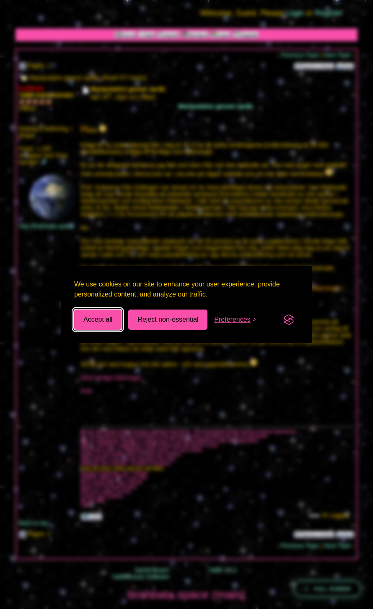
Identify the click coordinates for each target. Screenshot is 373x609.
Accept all (97, 319)
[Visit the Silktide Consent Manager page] (289, 320)
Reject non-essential (167, 319)
